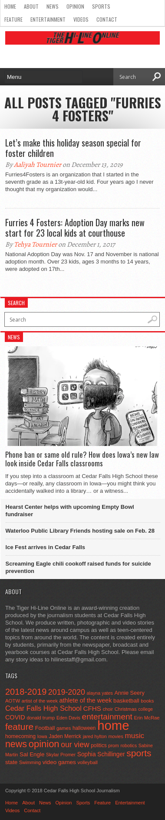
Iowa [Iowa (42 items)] (42, 736)
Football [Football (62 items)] (45, 728)
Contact (106, 19)
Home (10, 6)
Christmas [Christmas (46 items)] (126, 709)
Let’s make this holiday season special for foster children (73, 147)
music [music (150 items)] (134, 736)
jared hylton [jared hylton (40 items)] (95, 736)
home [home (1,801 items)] (113, 725)
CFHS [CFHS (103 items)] (92, 708)
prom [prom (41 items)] (113, 745)
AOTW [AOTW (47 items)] (12, 700)
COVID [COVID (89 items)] (15, 717)
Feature (13, 19)
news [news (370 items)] (16, 744)
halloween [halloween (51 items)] (84, 728)
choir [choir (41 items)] (108, 709)
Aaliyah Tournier (37, 164)
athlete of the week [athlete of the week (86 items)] (85, 700)
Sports (101, 6)
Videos (81, 19)
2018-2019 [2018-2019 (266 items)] (25, 691)
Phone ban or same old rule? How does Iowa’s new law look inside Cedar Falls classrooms (82, 459)
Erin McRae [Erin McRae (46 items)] (147, 717)
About (31, 6)
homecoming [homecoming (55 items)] (20, 736)
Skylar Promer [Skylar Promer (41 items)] (61, 754)
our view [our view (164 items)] (75, 744)
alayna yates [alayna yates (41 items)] (100, 693)
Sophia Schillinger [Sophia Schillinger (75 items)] (101, 754)
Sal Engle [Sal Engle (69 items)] (32, 754)
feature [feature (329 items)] (19, 727)
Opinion (75, 6)
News (52, 6)
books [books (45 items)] (147, 700)
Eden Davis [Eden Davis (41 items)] (68, 717)
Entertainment (48, 19)
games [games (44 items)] (63, 728)
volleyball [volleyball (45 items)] (87, 762)
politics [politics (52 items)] (98, 745)
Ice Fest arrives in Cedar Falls (46, 547)
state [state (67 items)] (11, 762)
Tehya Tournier (35, 244)
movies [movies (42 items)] (115, 736)
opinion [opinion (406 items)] (44, 744)
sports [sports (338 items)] (138, 753)
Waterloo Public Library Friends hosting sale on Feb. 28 (80, 530)
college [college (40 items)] (145, 709)
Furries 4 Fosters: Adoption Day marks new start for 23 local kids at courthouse (75, 227)
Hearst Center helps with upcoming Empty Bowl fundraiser (70, 510)
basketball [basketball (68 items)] (126, 700)
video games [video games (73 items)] (59, 762)
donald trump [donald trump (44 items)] (40, 717)
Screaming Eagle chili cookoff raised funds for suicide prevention (78, 567)
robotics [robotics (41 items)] (128, 745)
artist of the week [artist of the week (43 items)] (40, 700)
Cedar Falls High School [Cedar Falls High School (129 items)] (43, 708)
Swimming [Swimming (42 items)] (30, 762)
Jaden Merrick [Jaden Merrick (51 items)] (65, 736)
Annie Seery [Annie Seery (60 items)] (130, 693)
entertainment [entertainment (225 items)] (107, 716)
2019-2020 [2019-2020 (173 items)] (66, 692)
